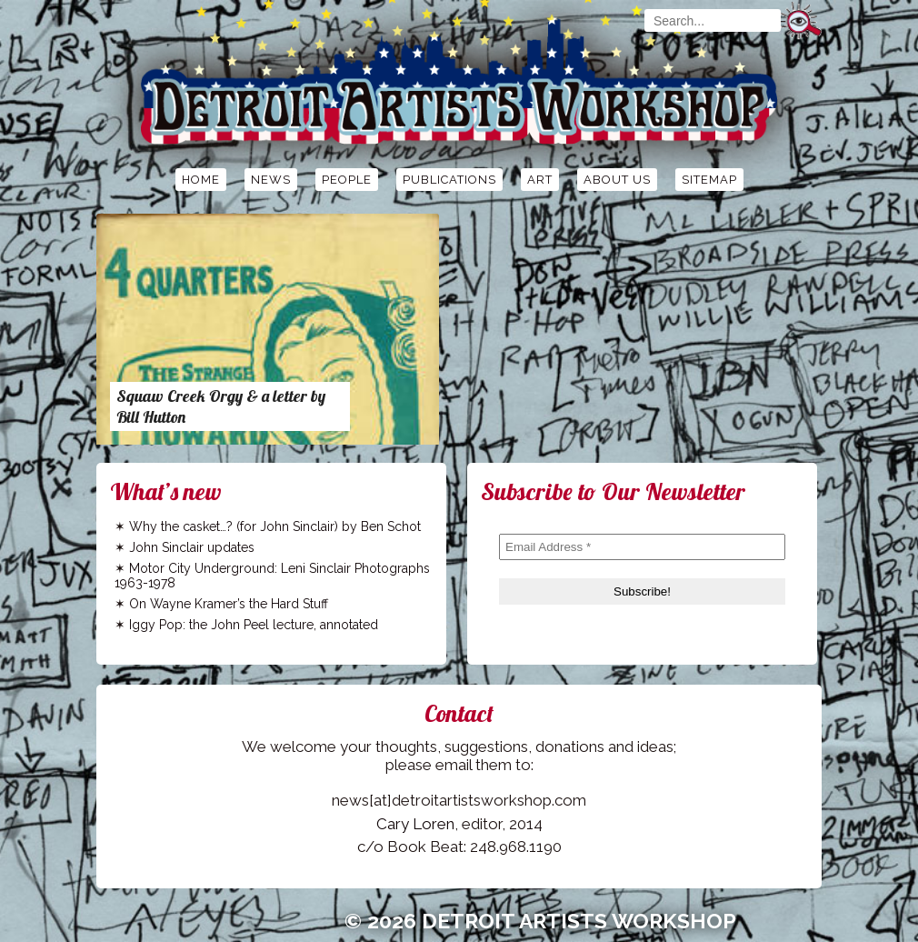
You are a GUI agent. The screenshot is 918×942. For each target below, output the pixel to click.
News (271, 179)
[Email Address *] (642, 547)
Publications (449, 179)
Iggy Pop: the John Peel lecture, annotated (253, 624)
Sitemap (709, 179)
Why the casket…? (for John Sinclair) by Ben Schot (275, 526)
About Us (617, 179)
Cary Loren (415, 824)
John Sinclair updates (191, 547)
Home (201, 179)
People (347, 179)
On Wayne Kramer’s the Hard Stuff (228, 603)
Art (540, 179)
